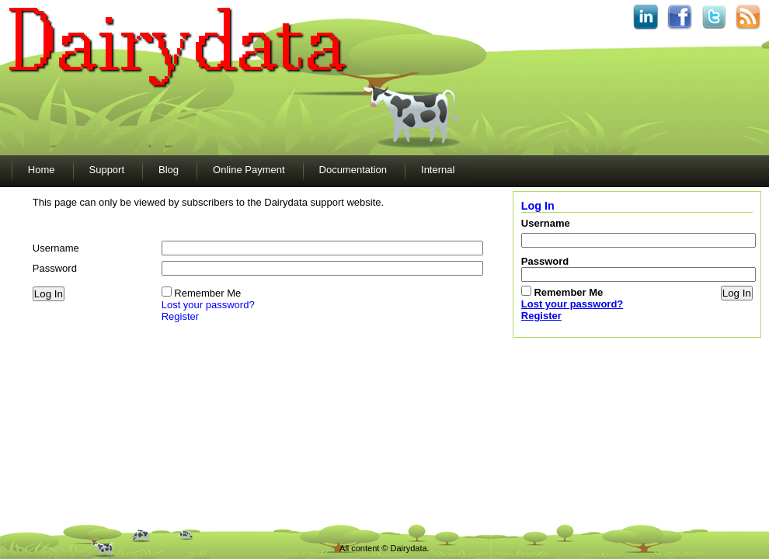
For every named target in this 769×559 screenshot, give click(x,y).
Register (180, 316)
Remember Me (207, 293)
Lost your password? (208, 305)
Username (56, 248)
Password (55, 268)
